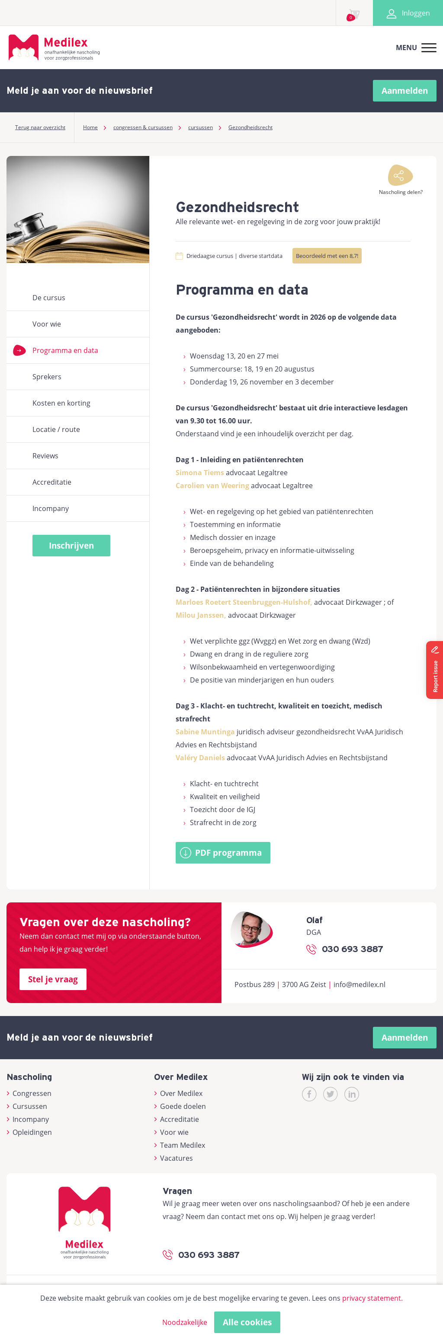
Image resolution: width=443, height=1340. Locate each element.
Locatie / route (56, 429)
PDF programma (228, 852)
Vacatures (173, 1158)
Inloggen (408, 12)
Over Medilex (178, 1093)
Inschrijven (71, 545)
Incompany (50, 508)
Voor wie (46, 324)
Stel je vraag (53, 979)
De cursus (48, 297)
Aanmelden (405, 90)
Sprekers (46, 376)
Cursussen (26, 1106)
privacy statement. (372, 1298)
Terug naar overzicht (40, 127)
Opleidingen (29, 1132)
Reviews (45, 455)
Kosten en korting (61, 403)
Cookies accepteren (286, 1322)
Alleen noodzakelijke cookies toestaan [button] (169, 1322)
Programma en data (65, 350)
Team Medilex (179, 1145)
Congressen (28, 1093)
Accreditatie (51, 482)
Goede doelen (180, 1106)
